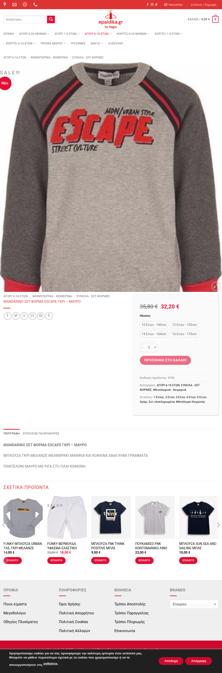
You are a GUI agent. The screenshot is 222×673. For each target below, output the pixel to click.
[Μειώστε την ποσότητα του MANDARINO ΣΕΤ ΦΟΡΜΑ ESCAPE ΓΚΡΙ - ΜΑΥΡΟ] (142, 347)
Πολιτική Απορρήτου (76, 613)
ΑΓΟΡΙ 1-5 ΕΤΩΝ (67, 34)
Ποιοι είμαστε (15, 604)
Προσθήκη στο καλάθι (165, 360)
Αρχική (8, 33)
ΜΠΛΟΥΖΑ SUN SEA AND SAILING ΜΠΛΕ (197, 546)
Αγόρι (143, 401)
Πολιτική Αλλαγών (74, 631)
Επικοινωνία (125, 631)
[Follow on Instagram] (152, 4)
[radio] (154, 324)
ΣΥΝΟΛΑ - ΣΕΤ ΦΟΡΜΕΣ (88, 57)
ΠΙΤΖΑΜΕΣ (78, 43)
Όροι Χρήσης (69, 604)
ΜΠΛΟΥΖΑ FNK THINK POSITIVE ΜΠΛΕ (107, 546)
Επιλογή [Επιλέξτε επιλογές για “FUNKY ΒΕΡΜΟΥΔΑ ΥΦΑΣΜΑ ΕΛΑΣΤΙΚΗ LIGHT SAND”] (56, 560)
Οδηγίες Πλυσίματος (20, 622)
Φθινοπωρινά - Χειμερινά (49, 57)
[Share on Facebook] (7, 316)
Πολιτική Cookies (73, 622)
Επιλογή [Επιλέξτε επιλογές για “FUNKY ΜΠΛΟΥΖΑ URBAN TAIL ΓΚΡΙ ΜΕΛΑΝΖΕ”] (12, 560)
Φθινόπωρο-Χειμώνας (190, 401)
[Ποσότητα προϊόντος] (149, 347)
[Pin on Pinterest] (41, 316)
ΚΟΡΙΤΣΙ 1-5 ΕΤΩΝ (169, 34)
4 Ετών (191, 397)
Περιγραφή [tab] (11, 433)
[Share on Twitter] (16, 316)
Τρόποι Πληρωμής (130, 622)
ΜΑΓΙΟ (97, 43)
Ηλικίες (145, 315)
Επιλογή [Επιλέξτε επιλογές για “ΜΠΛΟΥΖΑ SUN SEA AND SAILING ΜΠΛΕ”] (188, 560)
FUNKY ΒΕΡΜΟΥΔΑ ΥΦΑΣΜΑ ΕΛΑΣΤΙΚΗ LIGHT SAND (62, 548)
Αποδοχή (166, 661)
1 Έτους (158, 397)
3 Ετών (180, 397)
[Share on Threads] (24, 316)
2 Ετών (169, 397)
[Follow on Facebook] (147, 4)
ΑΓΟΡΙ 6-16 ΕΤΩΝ (98, 34)
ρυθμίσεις (50, 664)
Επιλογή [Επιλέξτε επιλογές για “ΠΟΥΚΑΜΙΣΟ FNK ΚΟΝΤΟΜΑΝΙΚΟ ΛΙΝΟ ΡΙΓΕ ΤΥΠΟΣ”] (144, 560)
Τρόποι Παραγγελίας (132, 613)
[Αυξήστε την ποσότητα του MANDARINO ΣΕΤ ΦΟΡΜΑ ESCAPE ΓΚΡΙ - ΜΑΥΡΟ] (155, 347)
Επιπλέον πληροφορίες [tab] (41, 433)
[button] (173, 5)
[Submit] (51, 19)
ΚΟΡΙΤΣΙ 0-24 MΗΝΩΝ (133, 34)
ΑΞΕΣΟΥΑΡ (115, 43)
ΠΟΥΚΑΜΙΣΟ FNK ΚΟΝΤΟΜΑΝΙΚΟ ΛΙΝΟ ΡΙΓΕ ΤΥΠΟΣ (151, 548)
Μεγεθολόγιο (14, 613)
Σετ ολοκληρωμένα (162, 401)
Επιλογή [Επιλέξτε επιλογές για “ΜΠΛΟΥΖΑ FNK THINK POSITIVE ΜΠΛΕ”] (100, 560)
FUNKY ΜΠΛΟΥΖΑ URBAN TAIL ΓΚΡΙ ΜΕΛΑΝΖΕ (22, 546)
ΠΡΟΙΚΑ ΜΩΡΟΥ (53, 43)
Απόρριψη (197, 661)
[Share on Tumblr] (49, 316)
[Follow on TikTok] (156, 4)
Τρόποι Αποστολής (130, 604)
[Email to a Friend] (32, 316)
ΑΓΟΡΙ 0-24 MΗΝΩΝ (34, 34)
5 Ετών (201, 397)
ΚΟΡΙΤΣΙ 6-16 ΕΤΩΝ (20, 43)
